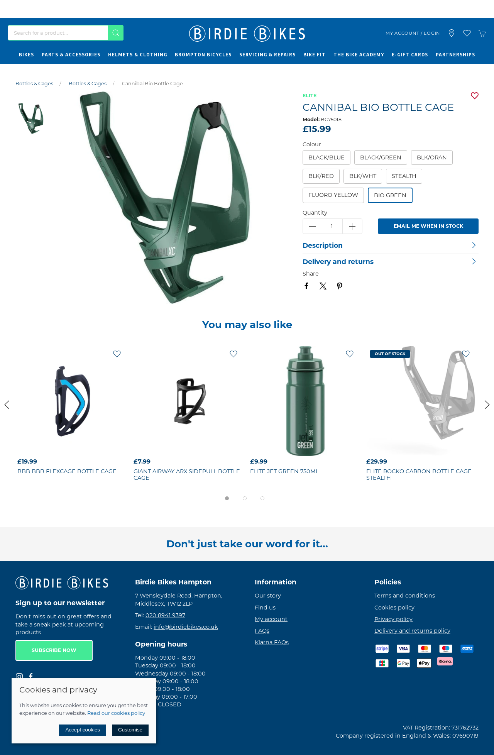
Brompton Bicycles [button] (203, 54)
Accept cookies (82, 730)
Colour (312, 144)
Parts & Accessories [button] (71, 54)
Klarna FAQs (272, 642)
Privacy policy (393, 619)
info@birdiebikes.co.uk (186, 626)
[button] (467, 33)
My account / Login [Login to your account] (413, 33)
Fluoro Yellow (333, 194)
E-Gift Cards (410, 54)
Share (311, 273)
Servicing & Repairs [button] (267, 54)
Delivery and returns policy (412, 630)
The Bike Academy (358, 54)
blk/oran (432, 157)
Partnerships (455, 54)
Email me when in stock (428, 226)
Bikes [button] (26, 54)
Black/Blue (326, 157)
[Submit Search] (116, 33)
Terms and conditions (404, 595)
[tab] (227, 498)
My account (271, 619)
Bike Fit (314, 54)
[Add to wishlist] (117, 353)
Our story (268, 595)
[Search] (66, 33)
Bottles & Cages (34, 83)
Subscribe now (54, 650)
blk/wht (362, 176)
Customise (130, 730)
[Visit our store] (451, 33)
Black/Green (380, 157)
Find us (265, 607)
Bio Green (390, 195)
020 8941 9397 (165, 615)
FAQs (262, 630)
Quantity (315, 212)
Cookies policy (394, 607)
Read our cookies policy (116, 713)
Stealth (404, 176)
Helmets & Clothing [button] (137, 54)
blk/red (321, 176)
